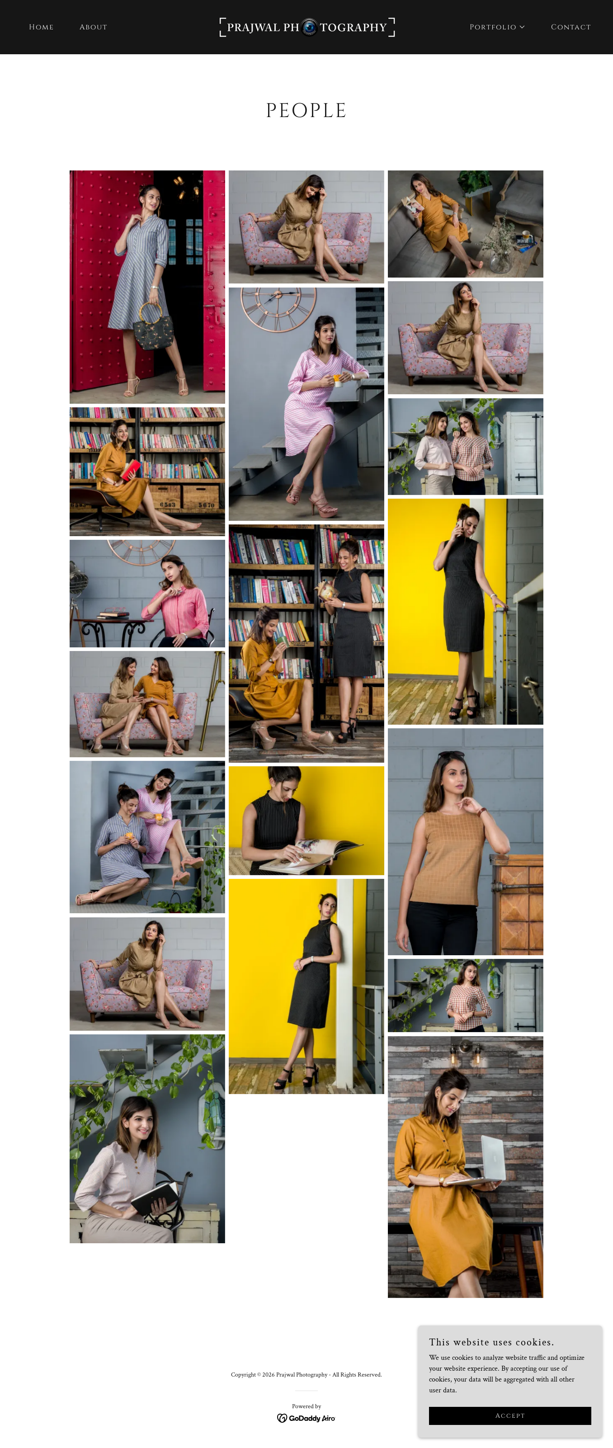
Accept (512, 1415)
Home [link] (41, 27)
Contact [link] (571, 27)
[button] (494, 27)
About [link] (94, 27)
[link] (306, 26)
